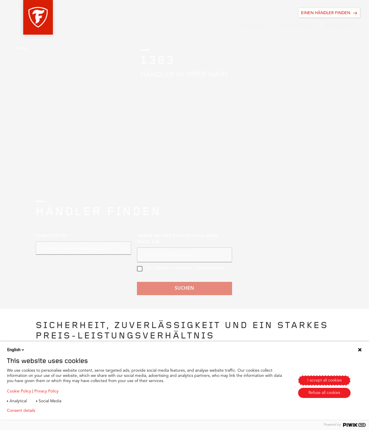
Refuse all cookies (324, 393)
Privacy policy (56, 411)
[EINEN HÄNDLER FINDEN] (329, 12)
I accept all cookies (324, 380)
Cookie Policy (19, 391)
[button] (24, 17)
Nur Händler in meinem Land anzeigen (181, 268)
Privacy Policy (46, 391)
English (16, 349)
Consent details (21, 411)
